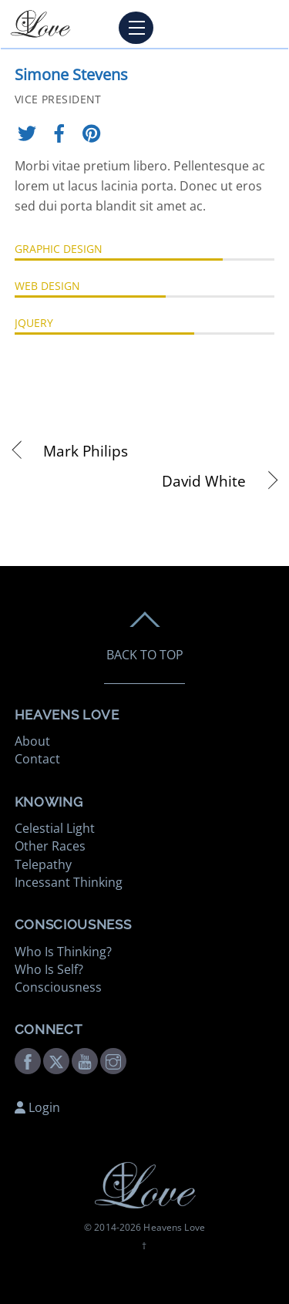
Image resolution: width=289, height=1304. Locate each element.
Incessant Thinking (69, 882)
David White (131, 481)
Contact (37, 758)
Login (37, 1107)
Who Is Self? (49, 969)
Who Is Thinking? (63, 951)
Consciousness (58, 987)
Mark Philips (85, 451)
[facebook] (28, 1059)
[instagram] (113, 1059)
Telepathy (43, 864)
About (32, 741)
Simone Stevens (71, 74)
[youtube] (85, 1059)
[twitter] (56, 1059)
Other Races (50, 845)
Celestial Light (55, 828)
